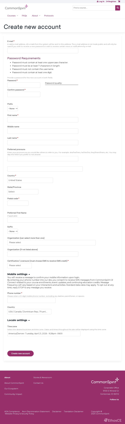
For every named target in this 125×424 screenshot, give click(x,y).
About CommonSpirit (14, 383)
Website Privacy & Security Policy (19, 414)
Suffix (10, 227)
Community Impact (13, 394)
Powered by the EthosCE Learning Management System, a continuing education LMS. (112, 420)
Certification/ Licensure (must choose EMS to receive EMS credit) (37, 261)
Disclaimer (56, 411)
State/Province (14, 187)
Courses (11, 15)
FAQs (24, 15)
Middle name (13, 126)
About (35, 15)
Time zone (12, 326)
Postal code (12, 198)
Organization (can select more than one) (25, 238)
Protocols (49, 15)
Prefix (10, 104)
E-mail (10, 41)
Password (11, 80)
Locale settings (17, 320)
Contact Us (38, 383)
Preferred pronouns (16, 149)
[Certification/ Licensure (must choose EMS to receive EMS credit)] (16, 265)
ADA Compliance (12, 411)
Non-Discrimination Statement (36, 411)
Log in (101, 1)
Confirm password (15, 90)
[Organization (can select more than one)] (16, 242)
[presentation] (25, 344)
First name (12, 115)
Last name (12, 138)
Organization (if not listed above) (22, 249)
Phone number (14, 293)
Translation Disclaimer (73, 411)
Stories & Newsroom (42, 377)
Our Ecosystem (11, 389)
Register (112, 1)
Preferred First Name (16, 213)
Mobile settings (17, 274)
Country (11, 176)
